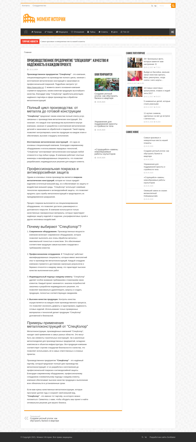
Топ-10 (125, 32)
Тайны (91, 32)
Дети (114, 32)
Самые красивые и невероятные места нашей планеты (63, 41)
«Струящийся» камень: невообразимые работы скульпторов (106, 151)
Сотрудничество (39, 6)
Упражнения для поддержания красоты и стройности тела (106, 123)
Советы (103, 32)
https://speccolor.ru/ (35, 87)
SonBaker (171, 437)
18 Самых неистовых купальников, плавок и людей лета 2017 (157, 90)
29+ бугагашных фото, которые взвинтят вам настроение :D (154, 61)
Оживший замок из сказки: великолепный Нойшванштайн (155, 193)
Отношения (77, 32)
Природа (37, 32)
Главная (26, 31)
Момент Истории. (44, 437)
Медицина (62, 32)
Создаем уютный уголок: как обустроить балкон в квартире (106, 95)
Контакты (26, 6)
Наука (48, 32)
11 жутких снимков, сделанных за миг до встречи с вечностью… (157, 116)
